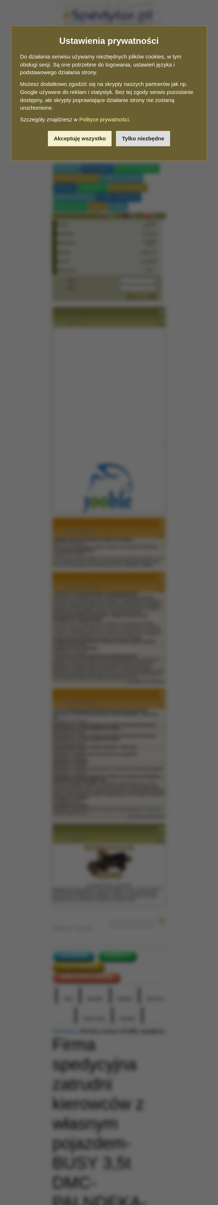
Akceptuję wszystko (80, 138)
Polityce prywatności (104, 119)
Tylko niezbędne (143, 138)
